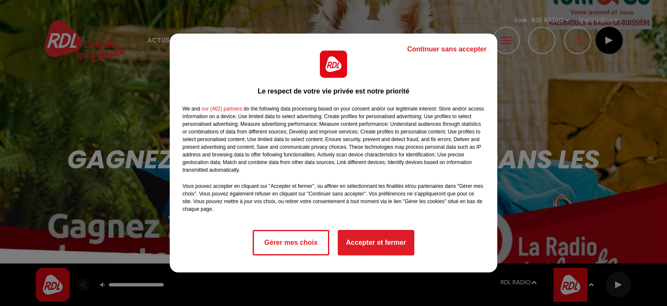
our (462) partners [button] (221, 109)
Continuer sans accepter (447, 49)
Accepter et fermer (376, 242)
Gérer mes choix (290, 242)
